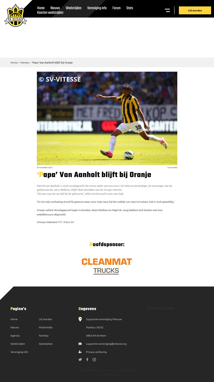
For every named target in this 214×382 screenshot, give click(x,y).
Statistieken (46, 343)
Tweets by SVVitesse (160, 307)
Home (14, 62)
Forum (116, 8)
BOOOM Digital (111, 374)
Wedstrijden (73, 8)
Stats (129, 8)
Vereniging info (97, 8)
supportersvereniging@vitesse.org (106, 343)
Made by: (98, 374)
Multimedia (45, 327)
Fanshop (44, 335)
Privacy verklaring (96, 351)
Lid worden (195, 10)
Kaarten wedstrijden (50, 13)
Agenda (15, 335)
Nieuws (24, 62)
